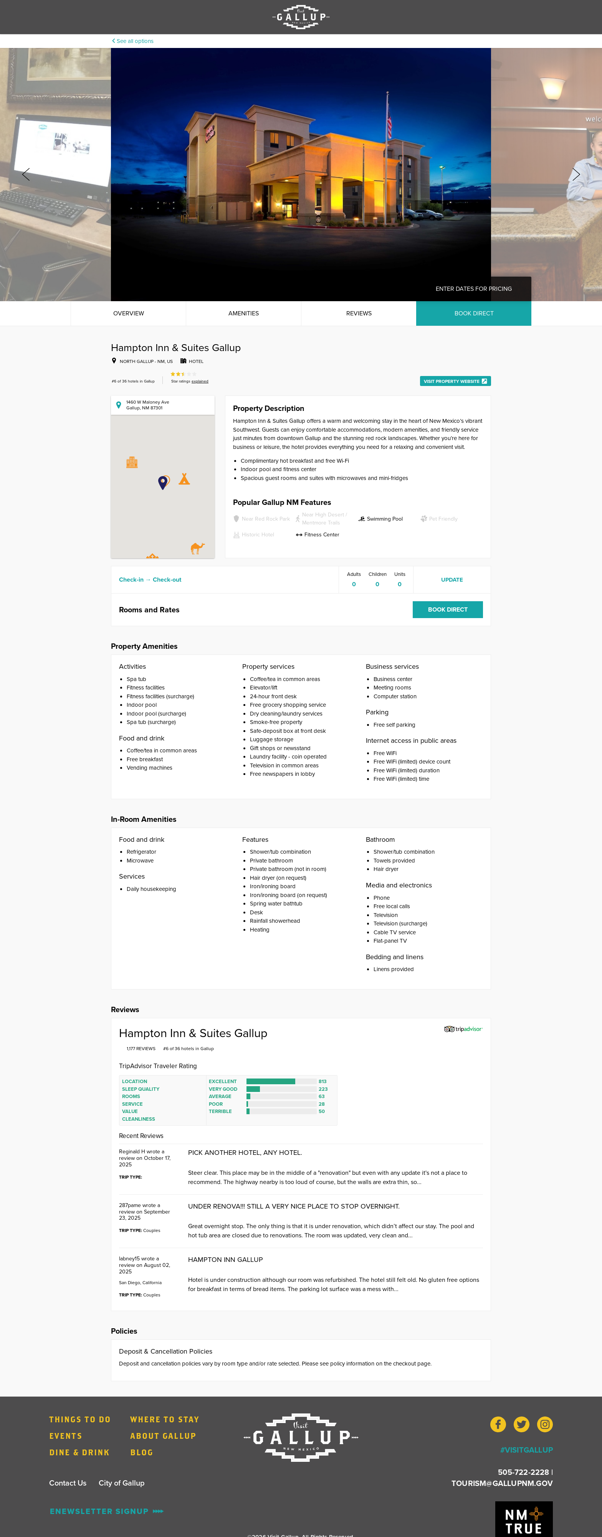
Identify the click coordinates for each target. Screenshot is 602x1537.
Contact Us (67, 1483)
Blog (141, 1452)
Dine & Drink (79, 1452)
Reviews (359, 313)
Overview (128, 313)
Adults (354, 574)
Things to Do (80, 1419)
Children (378, 574)
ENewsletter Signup (107, 1511)
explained (200, 381)
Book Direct (474, 313)
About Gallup (163, 1435)
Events (66, 1435)
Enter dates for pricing (474, 288)
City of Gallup (122, 1483)
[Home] (301, 1437)
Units (399, 574)
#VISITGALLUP (526, 1450)
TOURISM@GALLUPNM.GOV (502, 1483)
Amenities (243, 313)
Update (452, 580)
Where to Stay (164, 1419)
